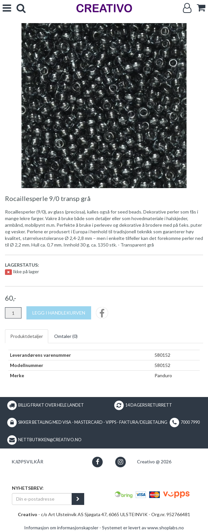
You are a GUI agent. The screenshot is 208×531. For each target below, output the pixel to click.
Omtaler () (66, 336)
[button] (98, 461)
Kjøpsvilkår (27, 461)
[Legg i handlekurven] (58, 312)
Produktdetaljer (26, 336)
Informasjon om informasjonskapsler (61, 527)
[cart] (201, 8)
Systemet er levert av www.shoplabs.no (143, 527)
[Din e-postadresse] (42, 499)
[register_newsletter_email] (78, 499)
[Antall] (13, 312)
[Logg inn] (187, 8)
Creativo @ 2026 (154, 461)
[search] (21, 8)
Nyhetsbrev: (28, 488)
